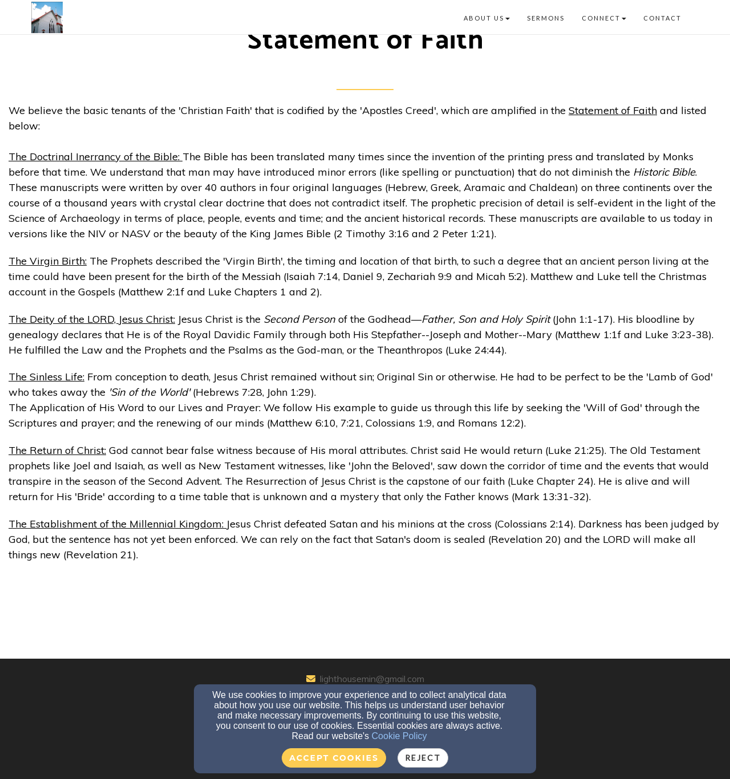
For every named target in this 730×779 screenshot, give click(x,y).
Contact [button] (662, 18)
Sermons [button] (546, 18)
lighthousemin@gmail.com (372, 678)
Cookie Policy (399, 736)
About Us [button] (487, 18)
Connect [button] (604, 18)
